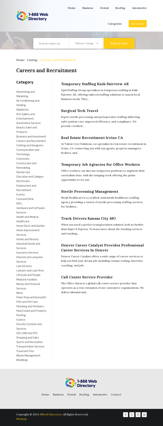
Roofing (120, 8)
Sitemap (21, 418)
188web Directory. (51, 414)
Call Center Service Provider (87, 277)
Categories (115, 23)
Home (72, 8)
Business (87, 8)
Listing (32, 60)
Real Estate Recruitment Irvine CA (92, 137)
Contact (116, 394)
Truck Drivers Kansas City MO (88, 218)
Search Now (119, 47)
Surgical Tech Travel (79, 110)
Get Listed (137, 23)
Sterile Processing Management (89, 191)
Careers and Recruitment (58, 60)
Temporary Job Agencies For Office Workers (100, 164)
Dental (104, 8)
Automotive (139, 8)
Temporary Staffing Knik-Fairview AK (95, 84)
